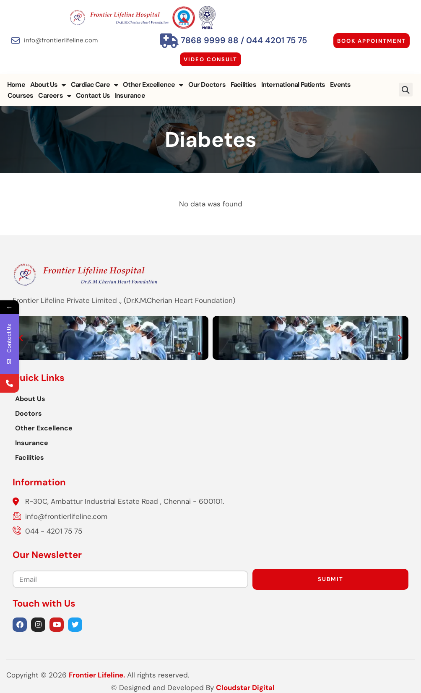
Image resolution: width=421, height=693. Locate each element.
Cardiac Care (94, 84)
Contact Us (62, 95)
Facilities (243, 84)
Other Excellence (153, 84)
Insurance (99, 95)
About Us (48, 84)
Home (16, 84)
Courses (368, 84)
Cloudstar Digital (385, 675)
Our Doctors (207, 84)
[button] (406, 89)
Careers (24, 95)
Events (340, 84)
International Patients (293, 84)
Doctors (28, 413)
